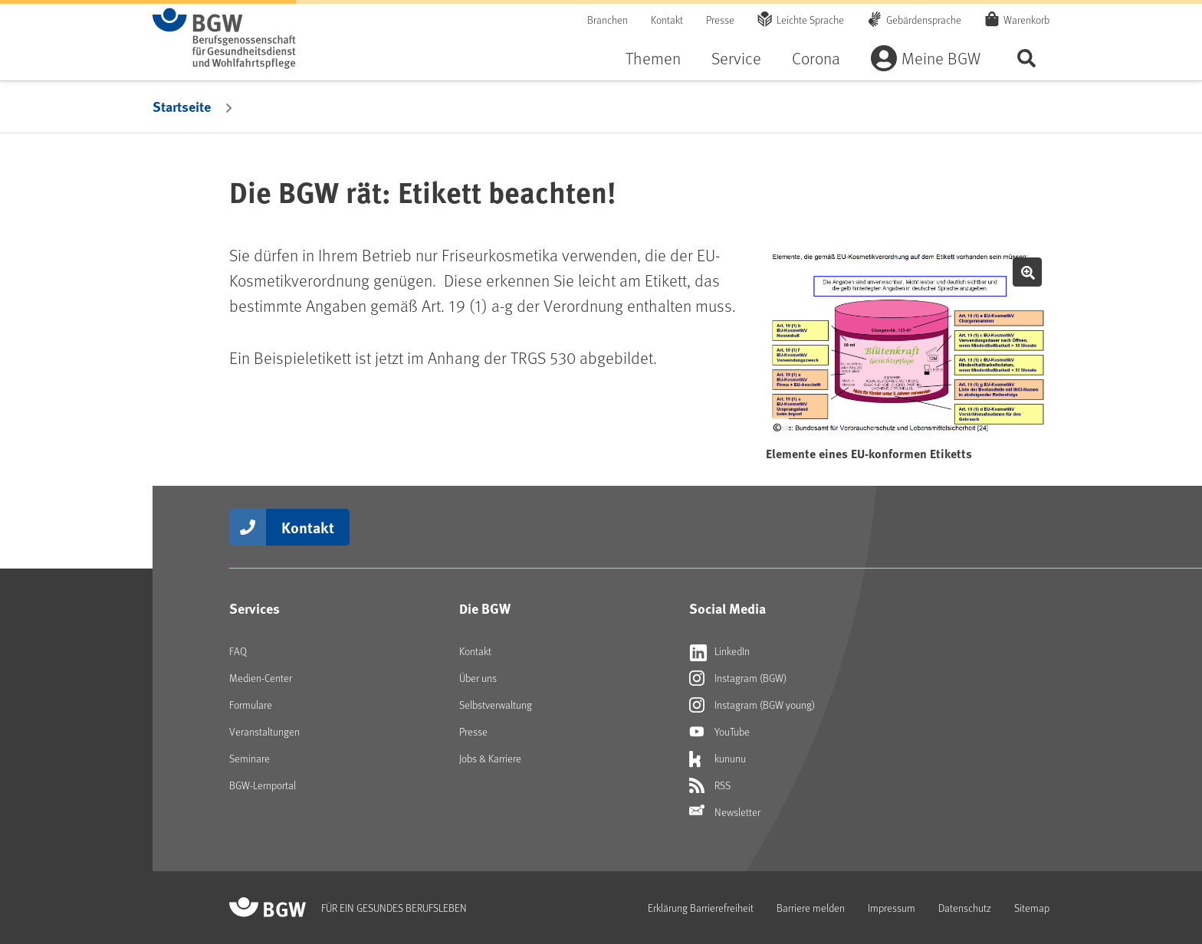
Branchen (607, 19)
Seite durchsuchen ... (1026, 57)
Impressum (891, 907)
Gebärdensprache (923, 19)
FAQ (238, 651)
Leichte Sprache (810, 19)
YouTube (719, 731)
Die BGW (485, 608)
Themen (653, 58)
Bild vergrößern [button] (1027, 272)
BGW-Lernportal (262, 785)
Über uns (478, 677)
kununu (717, 758)
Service (736, 58)
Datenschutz (964, 907)
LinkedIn (719, 651)
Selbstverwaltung (495, 704)
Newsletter (724, 812)
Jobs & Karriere (490, 758)
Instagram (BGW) (738, 678)
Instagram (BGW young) (752, 705)
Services (254, 608)
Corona (816, 58)
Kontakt (667, 19)
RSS (710, 785)
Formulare (250, 704)
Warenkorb (1026, 19)
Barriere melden (811, 907)
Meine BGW (941, 58)
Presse (720, 19)
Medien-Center (260, 677)
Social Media (727, 608)
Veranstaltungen (264, 731)
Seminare (249, 758)
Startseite (182, 106)
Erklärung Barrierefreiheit (701, 907)
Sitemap (1031, 907)
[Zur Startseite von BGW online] (224, 38)
